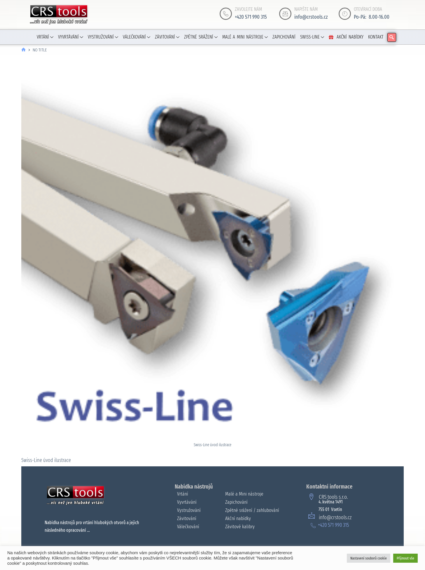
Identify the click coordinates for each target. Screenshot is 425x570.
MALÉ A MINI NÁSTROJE (245, 37)
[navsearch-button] (391, 37)
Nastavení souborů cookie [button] (368, 558)
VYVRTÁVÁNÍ (70, 37)
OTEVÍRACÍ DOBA (368, 9)
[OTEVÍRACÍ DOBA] (345, 14)
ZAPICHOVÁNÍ (283, 37)
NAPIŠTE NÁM (306, 9)
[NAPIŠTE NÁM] (285, 14)
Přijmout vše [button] (405, 558)
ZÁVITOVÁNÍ (167, 37)
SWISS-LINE (312, 37)
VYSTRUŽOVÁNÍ (103, 37)
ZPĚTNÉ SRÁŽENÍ (201, 37)
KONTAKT (376, 37)
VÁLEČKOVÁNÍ (136, 37)
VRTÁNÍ (45, 37)
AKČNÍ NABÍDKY (346, 37)
